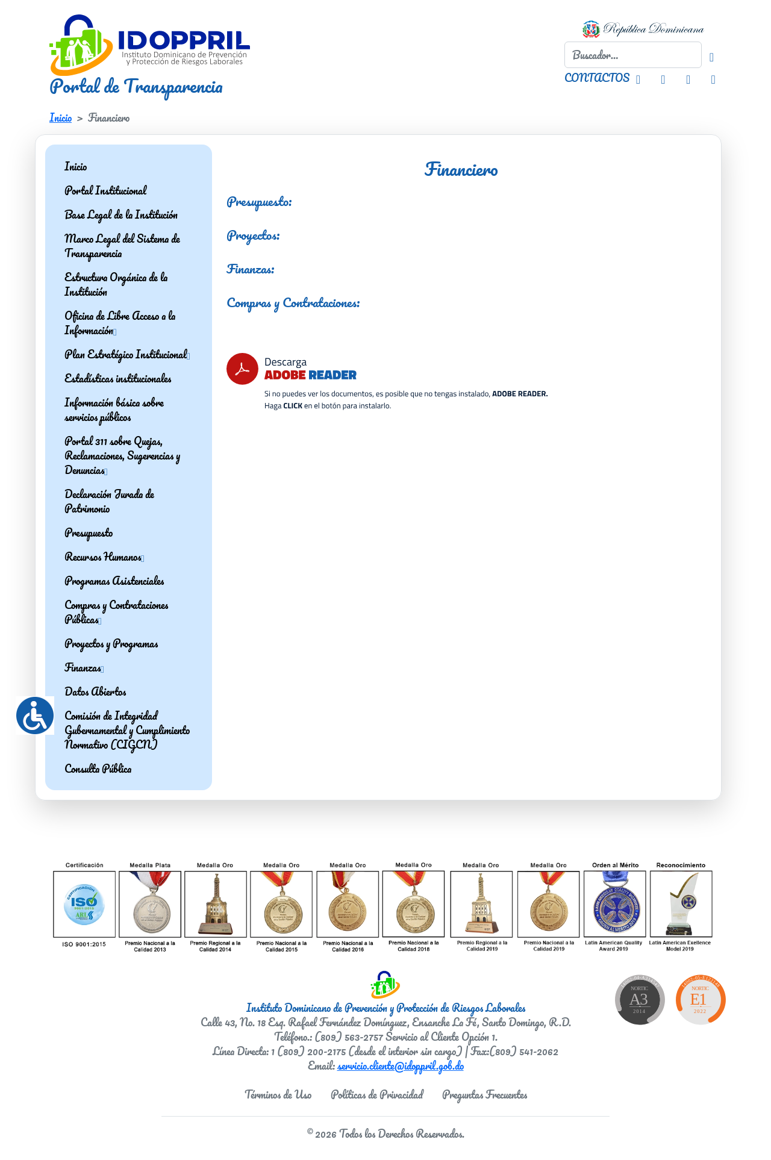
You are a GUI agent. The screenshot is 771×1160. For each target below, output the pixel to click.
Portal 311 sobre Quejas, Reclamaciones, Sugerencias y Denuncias (122, 455)
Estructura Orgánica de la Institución (115, 284)
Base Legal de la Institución (121, 214)
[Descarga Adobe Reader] (387, 379)
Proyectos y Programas (111, 643)
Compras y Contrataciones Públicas (116, 612)
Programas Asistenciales (114, 580)
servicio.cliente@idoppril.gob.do (400, 1065)
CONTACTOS (596, 77)
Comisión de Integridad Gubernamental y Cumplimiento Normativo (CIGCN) (127, 730)
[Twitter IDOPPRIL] (688, 77)
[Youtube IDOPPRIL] (713, 77)
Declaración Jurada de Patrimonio (109, 501)
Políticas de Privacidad (377, 1094)
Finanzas (84, 667)
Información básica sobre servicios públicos (114, 409)
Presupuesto (88, 532)
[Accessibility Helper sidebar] (30, 710)
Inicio (60, 117)
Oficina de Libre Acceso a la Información (119, 322)
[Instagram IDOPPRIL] (638, 77)
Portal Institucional (105, 190)
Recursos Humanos (104, 556)
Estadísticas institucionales (117, 378)
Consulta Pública (97, 768)
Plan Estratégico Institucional (127, 354)
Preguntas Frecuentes (484, 1094)
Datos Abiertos (95, 691)
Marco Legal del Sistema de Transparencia (122, 245)
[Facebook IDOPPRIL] (663, 77)
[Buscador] (712, 55)
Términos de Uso (278, 1094)
